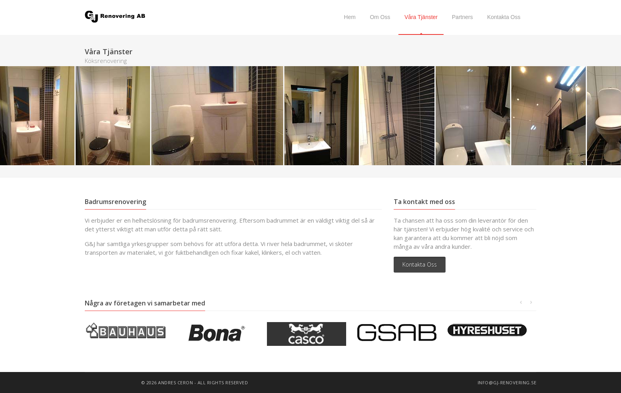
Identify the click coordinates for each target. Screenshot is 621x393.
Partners (462, 17)
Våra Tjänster (421, 17)
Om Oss (380, 17)
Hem (350, 17)
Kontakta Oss (503, 17)
